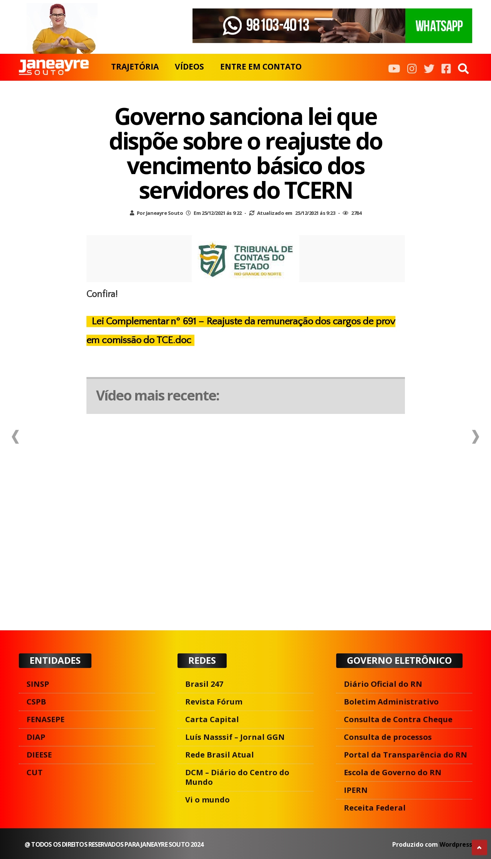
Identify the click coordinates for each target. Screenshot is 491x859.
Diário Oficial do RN (383, 684)
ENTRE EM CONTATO (261, 66)
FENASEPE (46, 719)
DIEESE (39, 754)
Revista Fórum (213, 701)
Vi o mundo (207, 799)
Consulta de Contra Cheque (398, 719)
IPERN (356, 790)
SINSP (38, 684)
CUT (35, 772)
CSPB (36, 701)
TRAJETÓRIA (135, 66)
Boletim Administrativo (391, 701)
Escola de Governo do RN (392, 772)
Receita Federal (375, 808)
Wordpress (456, 844)
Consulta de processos (388, 737)
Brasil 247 (204, 684)
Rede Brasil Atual (219, 754)
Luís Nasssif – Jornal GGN (235, 737)
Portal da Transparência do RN (405, 754)
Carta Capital (212, 719)
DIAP (36, 737)
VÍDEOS (189, 66)
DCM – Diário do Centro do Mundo (237, 777)
